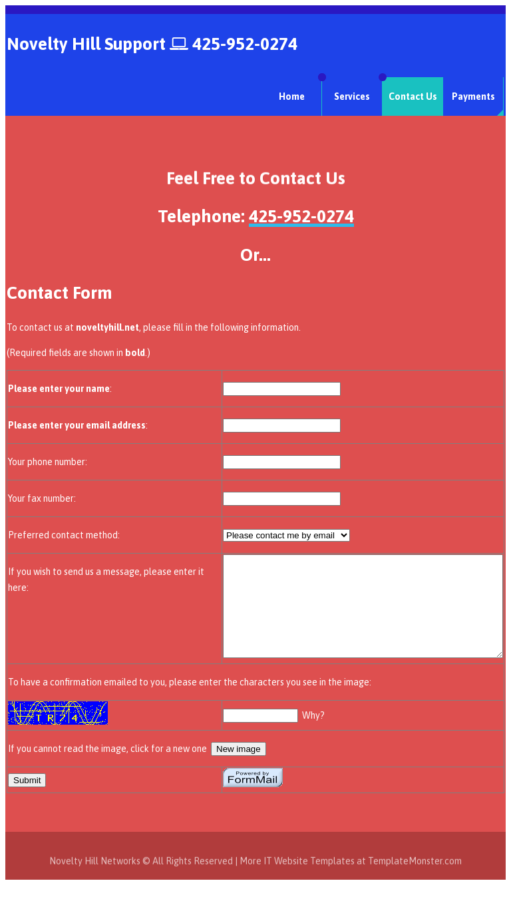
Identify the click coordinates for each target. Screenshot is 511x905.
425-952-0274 (244, 44)
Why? (280, 735)
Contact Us (413, 96)
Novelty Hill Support (86, 44)
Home (292, 96)
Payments (473, 96)
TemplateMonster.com (415, 890)
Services (352, 96)
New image (238, 769)
